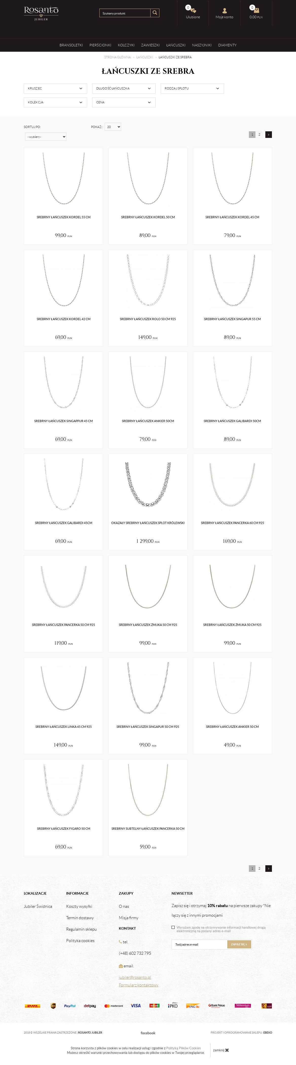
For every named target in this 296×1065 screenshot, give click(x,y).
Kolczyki (126, 45)
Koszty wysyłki (79, 906)
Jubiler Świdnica (38, 906)
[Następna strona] (268, 134)
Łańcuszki (176, 45)
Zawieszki (150, 45)
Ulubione (192, 12)
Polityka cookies (80, 941)
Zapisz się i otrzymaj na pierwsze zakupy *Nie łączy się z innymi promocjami (221, 910)
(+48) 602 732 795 (135, 953)
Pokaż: (96, 127)
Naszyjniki (202, 45)
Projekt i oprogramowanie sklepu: (241, 1032)
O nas (124, 906)
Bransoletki (71, 45)
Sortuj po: (32, 127)
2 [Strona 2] (259, 134)
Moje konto (224, 13)
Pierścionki (100, 45)
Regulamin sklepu (81, 929)
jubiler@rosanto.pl (135, 977)
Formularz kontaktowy (138, 985)
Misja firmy (128, 918)
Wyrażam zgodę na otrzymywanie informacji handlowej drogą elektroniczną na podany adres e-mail (221, 929)
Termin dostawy (80, 918)
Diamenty (227, 45)
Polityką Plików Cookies (183, 1048)
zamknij (221, 1050)
